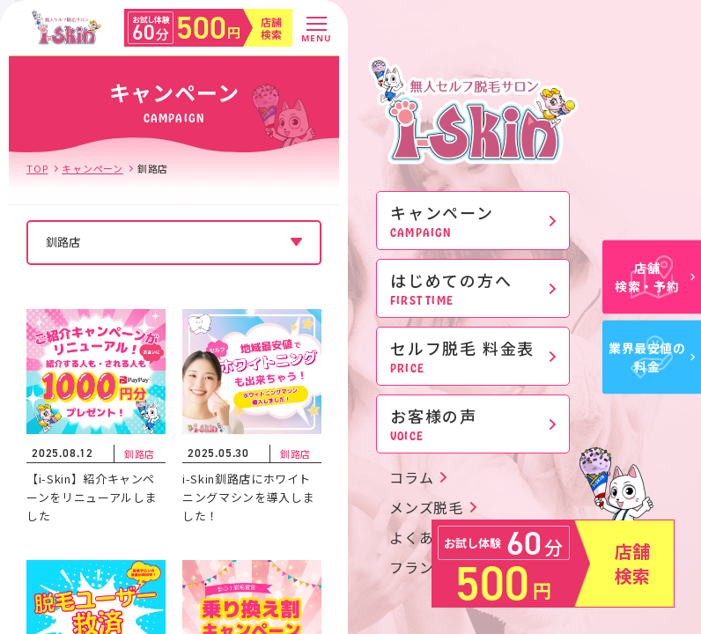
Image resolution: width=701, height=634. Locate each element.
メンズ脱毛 (426, 507)
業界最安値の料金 (652, 357)
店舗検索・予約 (655, 277)
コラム (411, 477)
